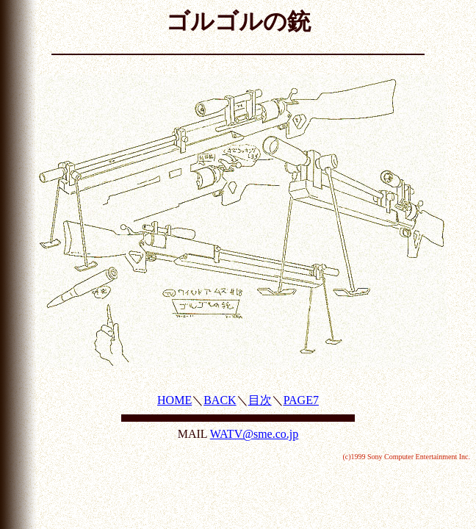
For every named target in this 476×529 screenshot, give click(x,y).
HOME (174, 400)
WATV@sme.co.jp (254, 434)
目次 (260, 400)
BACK (219, 400)
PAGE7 (301, 400)
